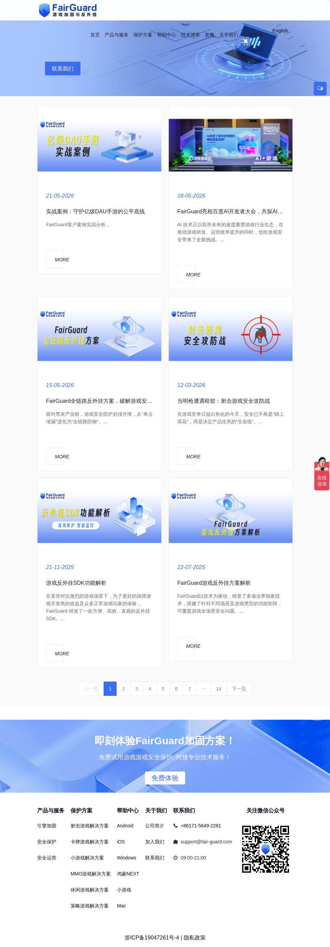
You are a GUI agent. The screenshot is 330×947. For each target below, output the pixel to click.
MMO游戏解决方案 (91, 873)
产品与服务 (50, 810)
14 (219, 688)
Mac (121, 905)
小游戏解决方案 (87, 857)
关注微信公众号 (265, 810)
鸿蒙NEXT (128, 873)
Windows (126, 857)
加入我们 (154, 841)
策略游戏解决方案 (90, 905)
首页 (95, 34)
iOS (121, 841)
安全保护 (46, 841)
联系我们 (63, 69)
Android (125, 825)
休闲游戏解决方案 (90, 889)
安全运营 (46, 857)
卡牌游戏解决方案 (90, 841)
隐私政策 (195, 938)
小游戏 (124, 889)
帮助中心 (128, 810)
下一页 (239, 688)
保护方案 (81, 810)
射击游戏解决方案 (90, 825)
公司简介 (154, 825)
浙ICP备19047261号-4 (151, 938)
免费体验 (165, 778)
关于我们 (156, 810)
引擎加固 (46, 825)
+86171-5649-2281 (201, 825)
